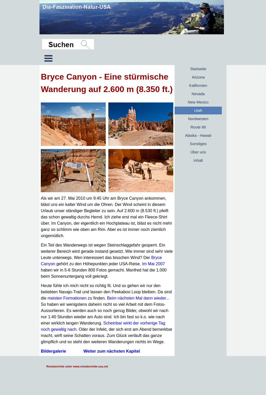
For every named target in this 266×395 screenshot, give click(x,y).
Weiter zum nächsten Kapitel (111, 351)
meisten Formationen (67, 298)
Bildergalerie (53, 351)
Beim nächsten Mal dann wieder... (138, 298)
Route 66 (198, 127)
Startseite (198, 69)
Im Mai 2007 (153, 264)
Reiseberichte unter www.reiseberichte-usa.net (77, 366)
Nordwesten (198, 119)
